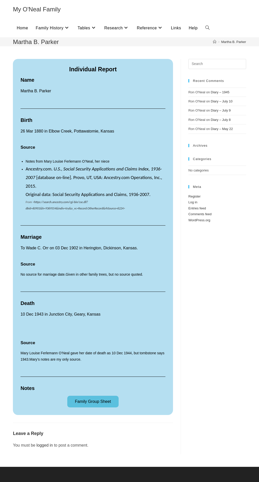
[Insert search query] (217, 64)
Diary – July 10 (221, 101)
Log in (192, 202)
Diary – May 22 (222, 129)
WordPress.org (199, 220)
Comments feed (200, 214)
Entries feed (197, 208)
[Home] (214, 42)
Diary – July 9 (221, 110)
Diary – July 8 (221, 120)
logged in (44, 445)
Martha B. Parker (233, 42)
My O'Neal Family (37, 9)
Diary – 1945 (220, 92)
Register (194, 196)
